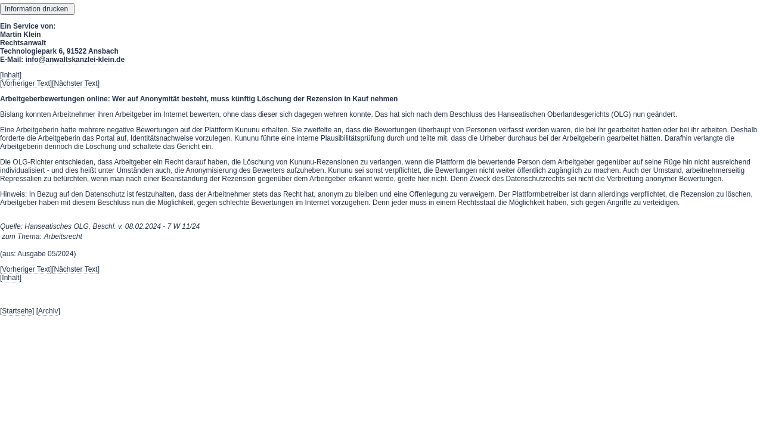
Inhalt (10, 75)
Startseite (17, 311)
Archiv (48, 311)
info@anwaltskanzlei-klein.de (75, 59)
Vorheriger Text (26, 83)
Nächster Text (76, 83)
